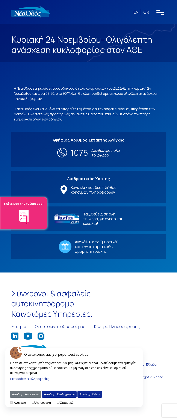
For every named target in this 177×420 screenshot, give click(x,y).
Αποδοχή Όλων (89, 394)
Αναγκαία (20, 402)
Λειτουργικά (43, 402)
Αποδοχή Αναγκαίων (25, 394)
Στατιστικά (67, 402)
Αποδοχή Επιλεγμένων (59, 394)
